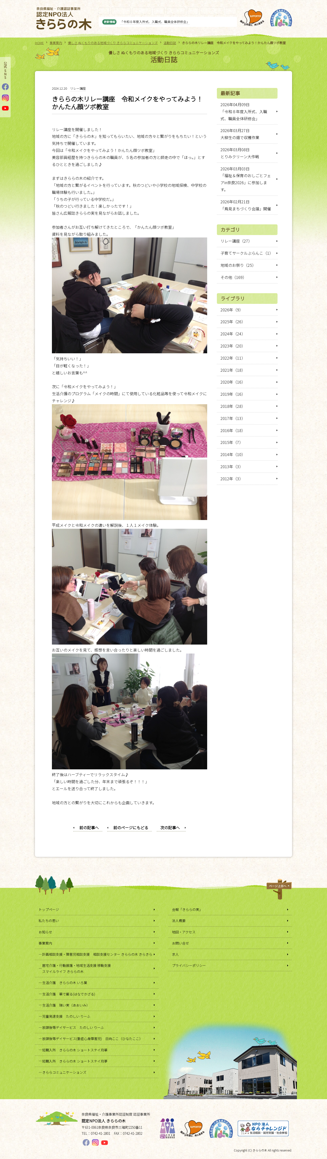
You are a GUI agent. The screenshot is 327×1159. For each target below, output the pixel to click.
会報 (159, 11)
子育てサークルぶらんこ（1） (247, 253)
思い (104, 11)
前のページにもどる (130, 827)
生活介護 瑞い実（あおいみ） (66, 1005)
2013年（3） (232, 466)
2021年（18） (233, 370)
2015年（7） (232, 442)
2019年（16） (233, 394)
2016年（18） (233, 430)
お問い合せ (211, 11)
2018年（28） (233, 406)
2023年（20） (233, 346)
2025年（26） (233, 321)
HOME (39, 42)
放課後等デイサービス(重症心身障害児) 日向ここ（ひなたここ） (92, 1038)
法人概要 (179, 920)
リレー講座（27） (236, 241)
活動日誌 (170, 42)
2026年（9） (232, 310)
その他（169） (233, 277)
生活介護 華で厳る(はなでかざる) (68, 994)
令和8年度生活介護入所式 (131, 21)
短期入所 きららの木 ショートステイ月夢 (74, 1061)
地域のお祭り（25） (238, 265)
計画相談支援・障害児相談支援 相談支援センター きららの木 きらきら (97, 954)
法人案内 (176, 11)
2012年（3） (232, 478)
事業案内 (142, 11)
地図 (193, 11)
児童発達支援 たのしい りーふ (66, 1016)
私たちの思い (49, 920)
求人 (231, 11)
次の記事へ (170, 827)
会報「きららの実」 (187, 909)
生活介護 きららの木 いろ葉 (64, 982)
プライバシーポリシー (189, 965)
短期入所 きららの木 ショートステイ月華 (74, 1050)
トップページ (49, 909)
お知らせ (121, 11)
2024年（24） (233, 334)
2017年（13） (233, 418)
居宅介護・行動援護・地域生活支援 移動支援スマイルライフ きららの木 (76, 968)
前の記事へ (89, 827)
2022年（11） (233, 358)
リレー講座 (78, 88)
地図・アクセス (184, 932)
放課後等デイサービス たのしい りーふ (73, 1027)
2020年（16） (233, 382)
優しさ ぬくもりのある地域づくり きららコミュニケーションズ (113, 42)
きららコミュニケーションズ (64, 1072)
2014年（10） (233, 454)
